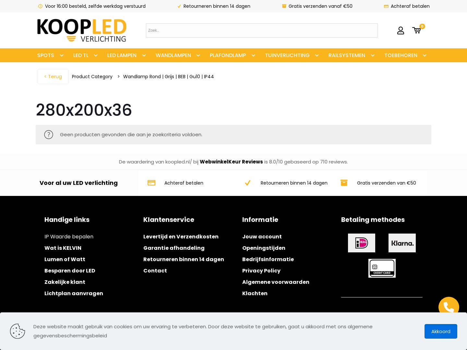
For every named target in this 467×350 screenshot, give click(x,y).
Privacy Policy (261, 270)
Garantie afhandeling (174, 248)
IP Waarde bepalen (68, 236)
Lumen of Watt (64, 259)
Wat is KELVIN (62, 248)
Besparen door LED (69, 270)
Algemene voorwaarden (275, 282)
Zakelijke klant (64, 282)
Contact (155, 270)
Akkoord (440, 331)
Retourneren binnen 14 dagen (183, 259)
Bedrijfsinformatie (268, 259)
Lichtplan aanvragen (73, 293)
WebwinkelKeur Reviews (231, 161)
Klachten (255, 293)
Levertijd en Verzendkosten (181, 236)
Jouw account (262, 236)
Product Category (92, 76)
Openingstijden (263, 248)
